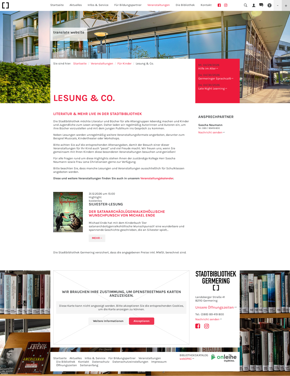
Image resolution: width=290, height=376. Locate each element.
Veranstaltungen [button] (158, 5)
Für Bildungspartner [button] (127, 5)
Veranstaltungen (102, 63)
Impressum (159, 362)
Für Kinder (124, 63)
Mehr (96, 238)
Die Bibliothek (65, 362)
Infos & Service (95, 358)
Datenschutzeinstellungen (130, 362)
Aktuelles (76, 358)
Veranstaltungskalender (156, 178)
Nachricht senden (210, 132)
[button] (269, 5)
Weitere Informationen (108, 321)
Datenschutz (100, 362)
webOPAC (186, 359)
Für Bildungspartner (122, 358)
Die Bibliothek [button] (185, 5)
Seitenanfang (89, 365)
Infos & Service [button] (98, 5)
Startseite (57, 5)
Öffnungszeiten (66, 365)
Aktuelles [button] (76, 5)
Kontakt (206, 5)
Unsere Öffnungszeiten (214, 307)
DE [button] (261, 4)
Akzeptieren (142, 321)
